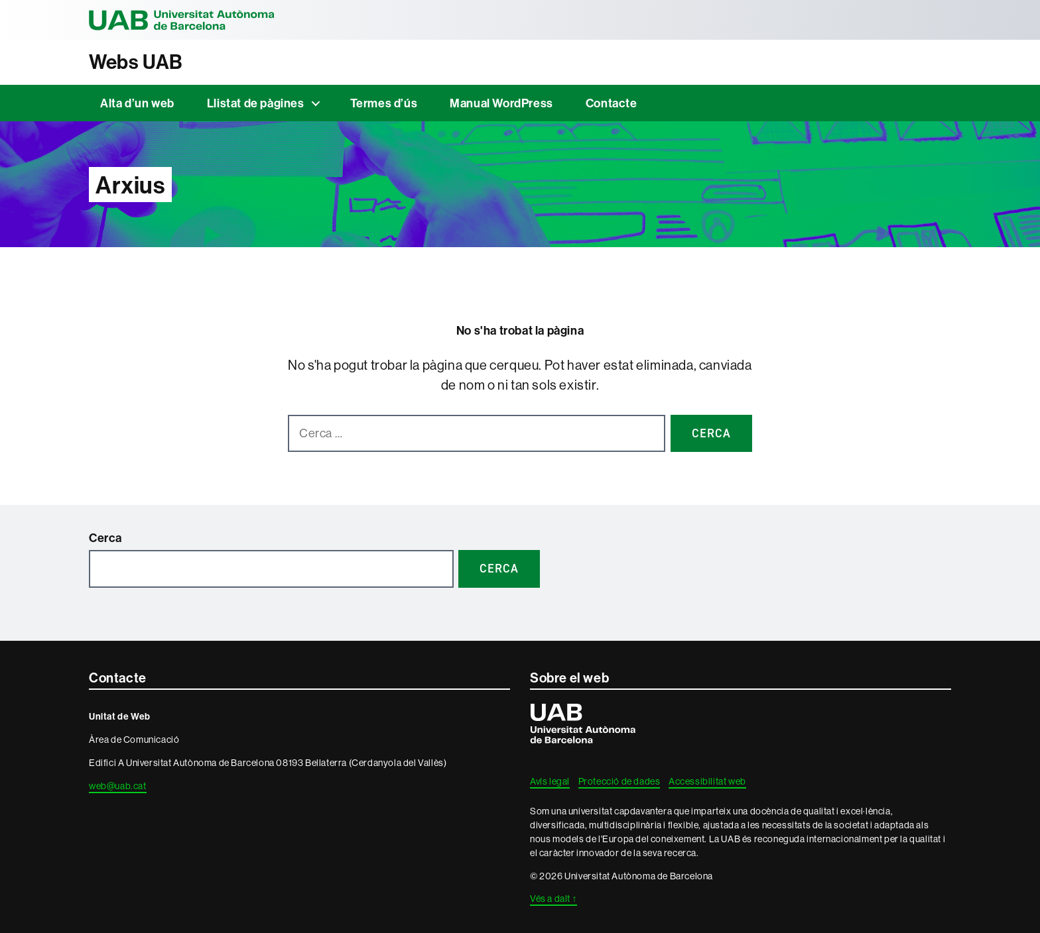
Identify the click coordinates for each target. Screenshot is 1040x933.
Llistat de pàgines (255, 103)
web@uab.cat (118, 786)
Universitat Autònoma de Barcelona (182, 19)
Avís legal (550, 781)
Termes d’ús (384, 103)
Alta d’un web (137, 103)
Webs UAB (136, 62)
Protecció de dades (619, 781)
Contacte (611, 103)
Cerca (105, 537)
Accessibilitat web (707, 781)
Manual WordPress (501, 103)
